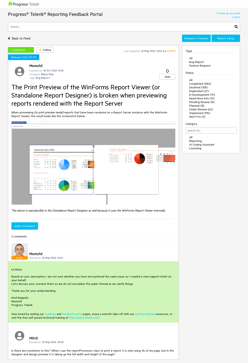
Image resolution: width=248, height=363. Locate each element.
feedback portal (72, 314)
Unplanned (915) (199, 113)
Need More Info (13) (202, 98)
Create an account (228, 13)
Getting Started (145, 314)
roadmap (50, 314)
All (190, 58)
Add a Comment (24, 226)
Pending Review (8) (202, 102)
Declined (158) (198, 87)
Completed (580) (200, 84)
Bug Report (196, 62)
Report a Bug (225, 38)
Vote (167, 77)
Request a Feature (196, 38)
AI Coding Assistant (201, 144)
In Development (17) (202, 95)
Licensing (195, 148)
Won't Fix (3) (197, 116)
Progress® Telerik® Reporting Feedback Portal (55, 14)
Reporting (195, 141)
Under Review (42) (201, 109)
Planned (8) (196, 105)
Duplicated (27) (199, 91)
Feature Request (200, 65)
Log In (236, 17)
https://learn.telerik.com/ (84, 317)
